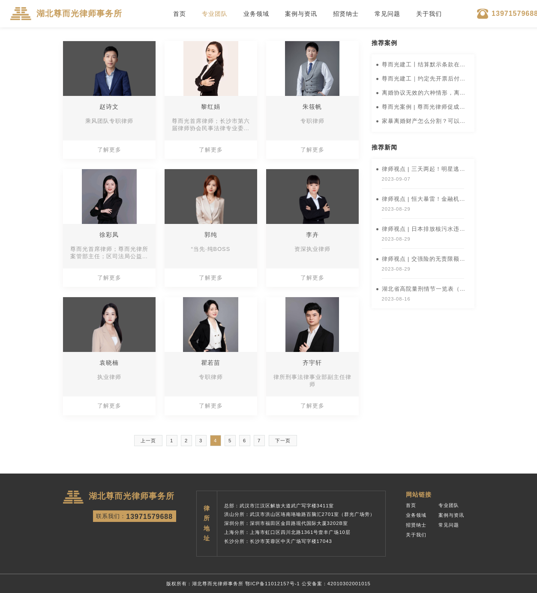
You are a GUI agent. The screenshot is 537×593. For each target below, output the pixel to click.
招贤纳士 (346, 13)
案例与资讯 (301, 13)
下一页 (283, 440)
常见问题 (387, 13)
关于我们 (429, 13)
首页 (179, 13)
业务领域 (256, 13)
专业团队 (215, 13)
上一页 (148, 440)
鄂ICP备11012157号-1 (272, 583)
